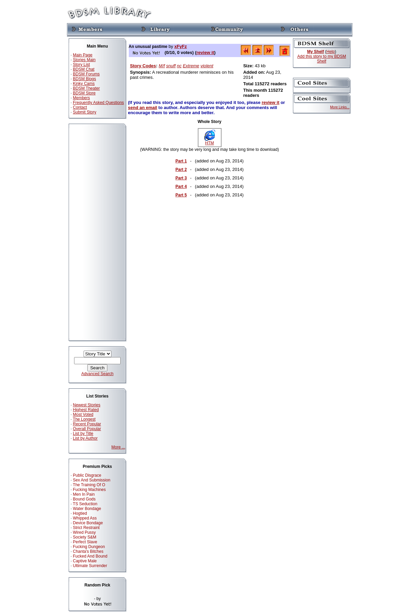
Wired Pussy (84, 532)
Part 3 (181, 178)
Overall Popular (87, 428)
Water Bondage (87, 508)
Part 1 (181, 161)
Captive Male (85, 561)
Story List (81, 64)
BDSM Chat (83, 69)
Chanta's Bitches (88, 551)
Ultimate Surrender (90, 565)
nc (179, 65)
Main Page (82, 55)
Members (81, 97)
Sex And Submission (91, 480)
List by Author (85, 438)
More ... (118, 447)
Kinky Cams (84, 83)
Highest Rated (86, 409)
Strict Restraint (86, 527)
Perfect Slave (85, 542)
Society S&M (85, 537)
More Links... (339, 107)
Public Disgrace (87, 475)
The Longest (84, 419)
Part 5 (181, 195)
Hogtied (80, 513)
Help (331, 51)
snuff (171, 65)
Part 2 (181, 169)
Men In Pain (84, 494)
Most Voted (83, 414)
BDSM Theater (86, 88)
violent (206, 65)
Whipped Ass (85, 518)
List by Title (83, 433)
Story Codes (143, 65)
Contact (80, 107)
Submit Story (85, 112)
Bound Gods (84, 499)
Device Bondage (88, 523)
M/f (162, 65)
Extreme (191, 65)
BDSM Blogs (84, 78)
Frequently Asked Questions (98, 102)
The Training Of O (89, 484)
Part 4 (181, 186)
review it (205, 52)
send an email (142, 107)
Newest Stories (87, 405)
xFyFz (180, 46)
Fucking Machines (89, 489)
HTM (209, 141)
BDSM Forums (86, 74)
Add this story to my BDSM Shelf (321, 59)
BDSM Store (84, 93)
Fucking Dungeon (89, 546)
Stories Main (84, 59)
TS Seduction (85, 503)
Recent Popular (87, 424)
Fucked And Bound (90, 556)
